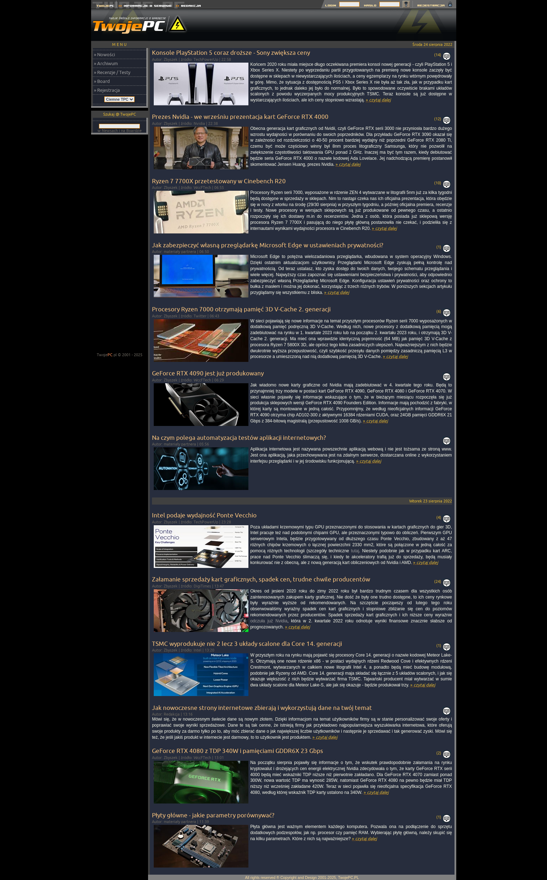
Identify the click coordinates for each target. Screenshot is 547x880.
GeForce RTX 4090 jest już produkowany (208, 373)
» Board (102, 81)
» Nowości (104, 54)
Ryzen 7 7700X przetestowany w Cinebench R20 (219, 181)
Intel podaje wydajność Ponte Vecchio (204, 515)
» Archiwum (106, 63)
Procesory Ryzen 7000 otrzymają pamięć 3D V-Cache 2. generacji (241, 309)
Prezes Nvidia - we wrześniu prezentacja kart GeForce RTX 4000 (240, 116)
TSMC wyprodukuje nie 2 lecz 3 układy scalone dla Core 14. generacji (247, 643)
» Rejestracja (107, 90)
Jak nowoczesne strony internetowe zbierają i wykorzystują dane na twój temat (262, 707)
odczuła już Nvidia (268, 620)
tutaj (355, 550)
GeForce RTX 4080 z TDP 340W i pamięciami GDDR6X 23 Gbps (237, 750)
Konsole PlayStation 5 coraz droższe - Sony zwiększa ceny (231, 52)
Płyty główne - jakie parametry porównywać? (213, 815)
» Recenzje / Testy (112, 72)
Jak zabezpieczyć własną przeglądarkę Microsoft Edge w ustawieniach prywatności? (267, 245)
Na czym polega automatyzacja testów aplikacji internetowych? (239, 437)
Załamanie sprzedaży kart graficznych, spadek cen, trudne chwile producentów (261, 579)
